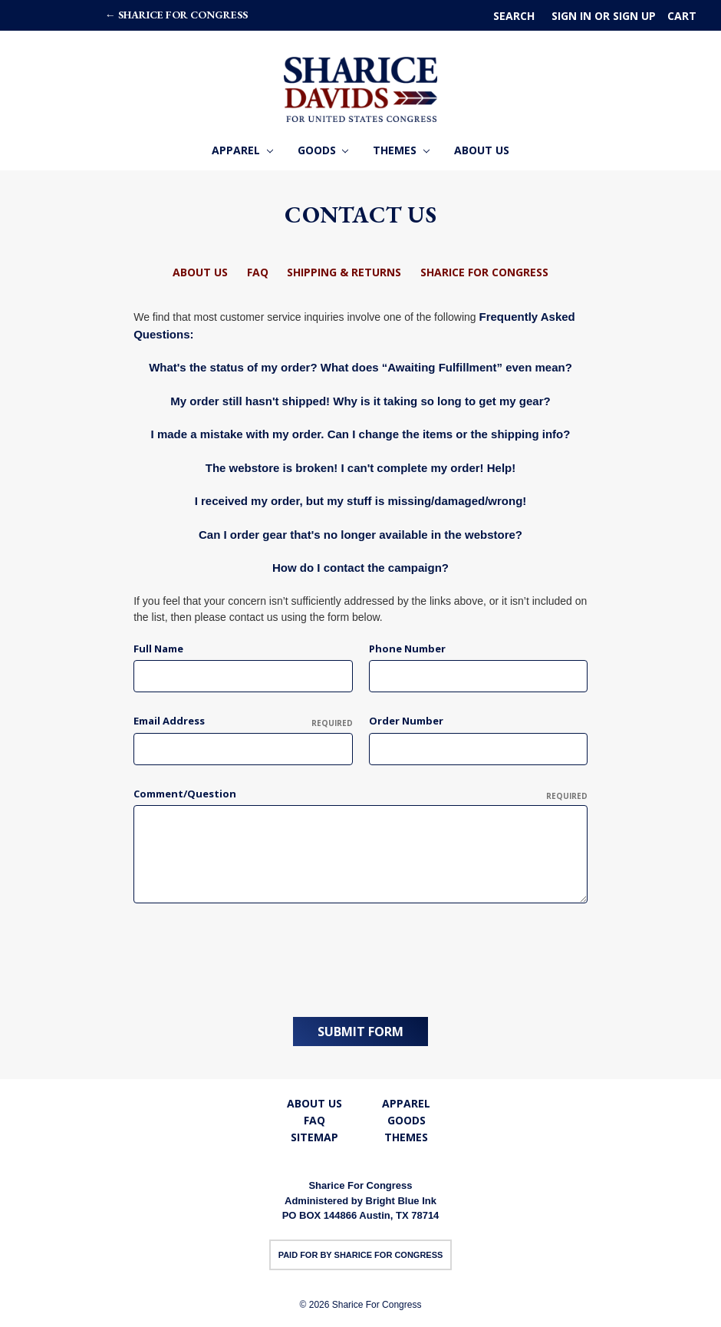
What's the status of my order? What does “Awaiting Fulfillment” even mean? (360, 367)
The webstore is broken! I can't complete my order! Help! (361, 467)
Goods (323, 150)
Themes (401, 150)
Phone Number (407, 648)
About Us (481, 150)
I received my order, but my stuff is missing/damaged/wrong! (361, 500)
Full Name (158, 648)
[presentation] (250, 955)
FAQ (257, 272)
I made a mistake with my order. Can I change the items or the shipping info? (361, 434)
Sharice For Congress (484, 272)
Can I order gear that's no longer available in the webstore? (360, 534)
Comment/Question (360, 794)
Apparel (242, 150)
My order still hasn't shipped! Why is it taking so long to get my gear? (360, 401)
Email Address (242, 721)
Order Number (406, 721)
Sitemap (314, 1136)
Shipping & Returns (344, 272)
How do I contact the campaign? (360, 567)
